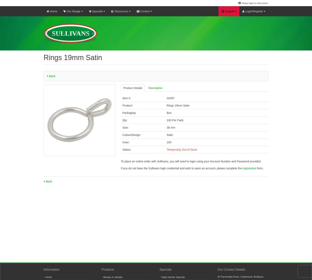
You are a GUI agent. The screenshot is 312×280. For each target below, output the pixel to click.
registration (250, 168)
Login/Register (253, 11)
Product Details (132, 88)
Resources (121, 11)
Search (229, 11)
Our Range (73, 11)
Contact (144, 11)
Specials (97, 11)
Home (52, 11)
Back (51, 76)
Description (155, 88)
